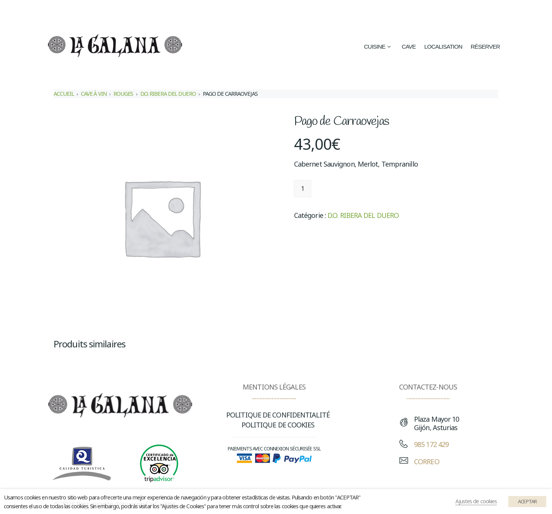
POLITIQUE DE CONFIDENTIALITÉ (278, 414)
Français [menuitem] (456, 12)
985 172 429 (431, 444)
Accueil (64, 93)
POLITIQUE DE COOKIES (278, 424)
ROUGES (123, 93)
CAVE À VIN (94, 93)
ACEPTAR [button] (527, 501)
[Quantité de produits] (302, 188)
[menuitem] (363, 12)
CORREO (426, 461)
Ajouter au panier (350, 188)
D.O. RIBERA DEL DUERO (168, 93)
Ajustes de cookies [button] (476, 501)
